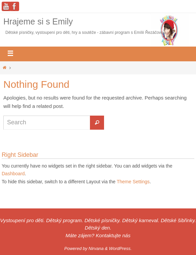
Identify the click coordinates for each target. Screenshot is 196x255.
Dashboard (13, 173)
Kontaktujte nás (113, 235)
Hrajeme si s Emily (38, 21)
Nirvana (96, 248)
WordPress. (120, 248)
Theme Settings (133, 181)
